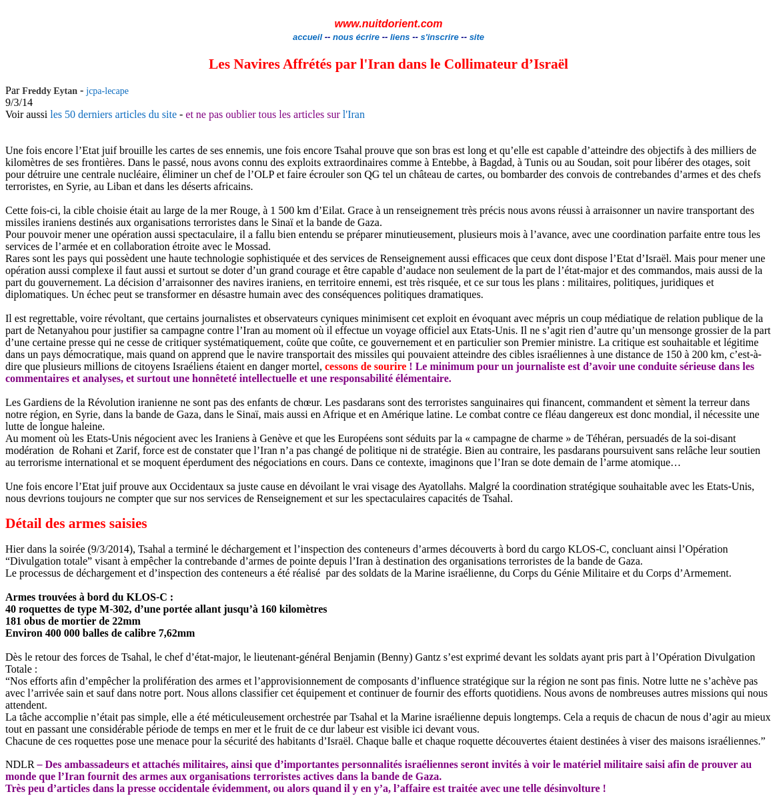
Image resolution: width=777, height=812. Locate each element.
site (477, 37)
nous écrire (356, 37)
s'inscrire (440, 37)
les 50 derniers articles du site (113, 114)
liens (400, 37)
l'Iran (352, 114)
